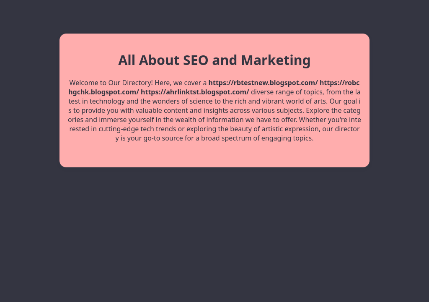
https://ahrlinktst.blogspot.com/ (195, 91)
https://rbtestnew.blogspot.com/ (263, 82)
